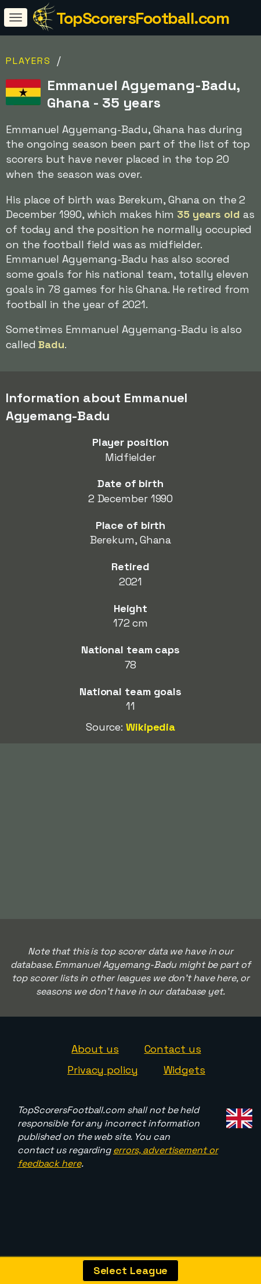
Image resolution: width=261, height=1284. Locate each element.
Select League (130, 1270)
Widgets (184, 1080)
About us (94, 1059)
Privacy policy (102, 1080)
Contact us (172, 1059)
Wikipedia (150, 727)
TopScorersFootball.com (142, 18)
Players (28, 61)
